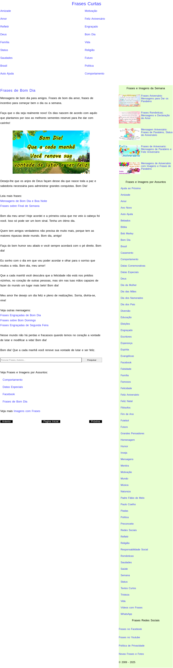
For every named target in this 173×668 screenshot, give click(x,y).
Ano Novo (126, 207)
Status (4, 50)
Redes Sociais (129, 530)
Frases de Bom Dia (17, 90)
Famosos (126, 382)
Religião (90, 50)
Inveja (124, 452)
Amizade (5, 10)
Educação (126, 317)
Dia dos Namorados (132, 298)
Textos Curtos (128, 588)
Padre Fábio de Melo (133, 498)
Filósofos (125, 407)
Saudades (6, 57)
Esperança (126, 343)
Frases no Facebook (130, 629)
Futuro (89, 57)
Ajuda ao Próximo (131, 188)
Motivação (91, 10)
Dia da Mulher (129, 285)
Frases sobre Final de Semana (19, 205)
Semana (125, 575)
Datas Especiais (130, 272)
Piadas (124, 511)
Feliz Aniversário (95, 18)
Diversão (125, 311)
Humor (124, 446)
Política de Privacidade (132, 645)
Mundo (124, 478)
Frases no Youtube (129, 637)
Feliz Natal (127, 401)
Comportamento (94, 73)
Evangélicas (127, 356)
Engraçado (91, 26)
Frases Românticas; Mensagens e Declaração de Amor (144, 117)
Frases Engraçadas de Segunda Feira (24, 325)
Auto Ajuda (7, 73)
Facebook (126, 362)
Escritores (126, 336)
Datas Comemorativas (133, 265)
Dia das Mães (128, 291)
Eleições (125, 323)
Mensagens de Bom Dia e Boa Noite (23, 201)
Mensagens (127, 459)
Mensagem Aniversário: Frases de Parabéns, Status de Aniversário (146, 134)
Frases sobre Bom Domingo (18, 320)
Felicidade (126, 388)
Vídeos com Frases (131, 607)
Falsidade (126, 369)
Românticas (127, 556)
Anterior (6, 421)
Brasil (3, 65)
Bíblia (124, 227)
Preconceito (127, 523)
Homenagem (128, 440)
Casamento (127, 253)
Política (89, 65)
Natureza (126, 491)
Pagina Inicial (50, 421)
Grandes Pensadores (132, 433)
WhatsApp (126, 614)
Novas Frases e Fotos (131, 654)
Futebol (125, 420)
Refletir (4, 26)
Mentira (125, 465)
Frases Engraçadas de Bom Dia (20, 315)
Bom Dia (90, 34)
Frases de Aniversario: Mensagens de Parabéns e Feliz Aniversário (145, 151)
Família (4, 42)
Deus (3, 34)
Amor (3, 18)
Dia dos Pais (128, 304)
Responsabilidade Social (134, 549)
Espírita (125, 349)
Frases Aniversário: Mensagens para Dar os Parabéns (143, 100)
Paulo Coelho (128, 504)
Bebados (125, 220)
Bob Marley (127, 233)
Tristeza (125, 594)
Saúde (124, 569)
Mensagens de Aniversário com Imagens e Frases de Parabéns (145, 168)
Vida (87, 42)
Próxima (95, 421)
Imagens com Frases (27, 411)
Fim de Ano (127, 414)
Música (124, 485)
